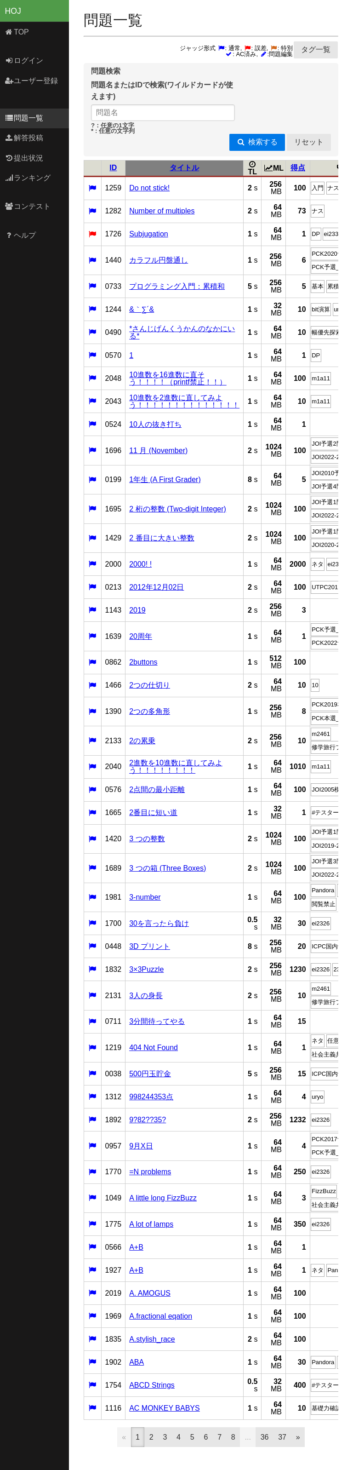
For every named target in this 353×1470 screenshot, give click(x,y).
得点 (297, 168)
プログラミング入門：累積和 (177, 286)
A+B (136, 1247)
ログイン (24, 60)
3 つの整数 (147, 839)
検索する (257, 142)
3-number (144, 897)
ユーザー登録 (31, 81)
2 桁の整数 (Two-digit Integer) (177, 509)
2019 (137, 610)
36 (265, 1437)
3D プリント (149, 946)
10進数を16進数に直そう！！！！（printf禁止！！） (178, 378)
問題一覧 (24, 118)
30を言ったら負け (159, 923)
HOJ (13, 11)
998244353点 (151, 1097)
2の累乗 (142, 741)
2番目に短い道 (153, 812)
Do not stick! (149, 188)
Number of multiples (161, 211)
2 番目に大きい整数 (161, 538)
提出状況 (24, 158)
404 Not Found (153, 1047)
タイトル (184, 168)
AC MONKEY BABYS (164, 1408)
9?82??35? (147, 1120)
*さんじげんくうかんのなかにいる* (182, 332)
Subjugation (148, 234)
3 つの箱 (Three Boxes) (167, 868)
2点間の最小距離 (157, 789)
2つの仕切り (149, 685)
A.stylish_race (152, 1339)
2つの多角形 (149, 711)
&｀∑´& (141, 309)
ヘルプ (20, 235)
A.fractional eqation (160, 1316)
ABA (136, 1362)
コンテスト (28, 206)
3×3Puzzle (146, 969)
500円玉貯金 (150, 1074)
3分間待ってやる (157, 1021)
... (248, 1437)
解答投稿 (24, 138)
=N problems (150, 1172)
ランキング (28, 178)
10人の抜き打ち (155, 424)
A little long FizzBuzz (163, 1198)
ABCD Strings (152, 1385)
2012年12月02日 (156, 587)
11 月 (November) (158, 450)
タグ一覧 (315, 49)
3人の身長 (146, 995)
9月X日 (141, 1146)
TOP (17, 32)
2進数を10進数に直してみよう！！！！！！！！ (175, 766)
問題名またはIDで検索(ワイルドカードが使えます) (162, 91)
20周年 (140, 636)
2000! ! (140, 564)
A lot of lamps (151, 1224)
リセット (309, 142)
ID (113, 168)
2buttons (143, 662)
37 (282, 1437)
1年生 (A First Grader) (165, 479)
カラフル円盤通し (158, 260)
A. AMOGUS (150, 1293)
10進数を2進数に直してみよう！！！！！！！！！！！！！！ (184, 401)
